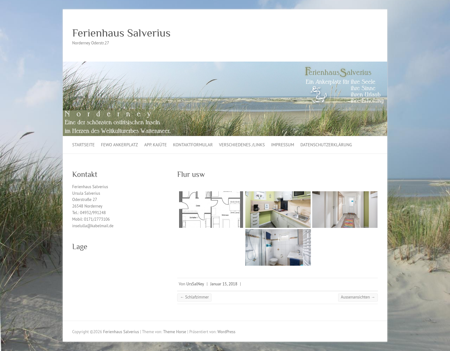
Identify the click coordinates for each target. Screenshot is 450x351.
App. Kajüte (155, 145)
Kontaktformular (193, 145)
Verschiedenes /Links (242, 145)
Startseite (83, 145)
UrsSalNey (195, 284)
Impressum (282, 145)
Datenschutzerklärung (326, 145)
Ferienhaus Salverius (121, 33)
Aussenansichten (358, 297)
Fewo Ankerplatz (119, 145)
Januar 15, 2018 (224, 284)
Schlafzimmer (194, 297)
